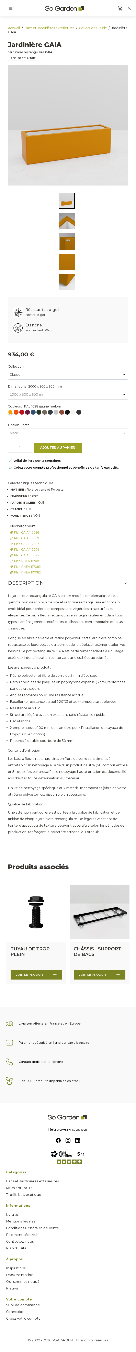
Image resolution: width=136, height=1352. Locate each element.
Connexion (15, 1312)
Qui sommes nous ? (22, 1282)
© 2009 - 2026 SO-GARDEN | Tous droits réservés (68, 1340)
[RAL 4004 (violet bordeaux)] (28, 413)
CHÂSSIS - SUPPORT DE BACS (97, 951)
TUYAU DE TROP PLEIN (30, 951)
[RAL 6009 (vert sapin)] (39, 413)
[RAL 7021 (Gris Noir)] (79, 413)
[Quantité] (20, 448)
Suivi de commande (23, 1305)
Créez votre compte (23, 1318)
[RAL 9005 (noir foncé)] (68, 413)
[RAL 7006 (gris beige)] (45, 413)
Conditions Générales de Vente (32, 1228)
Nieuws (12, 1288)
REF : (14, 58)
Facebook (58, 1140)
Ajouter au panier (57, 448)
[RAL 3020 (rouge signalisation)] (22, 413)
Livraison (13, 1215)
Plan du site (16, 1248)
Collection (16, 366)
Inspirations (16, 1268)
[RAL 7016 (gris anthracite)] (51, 413)
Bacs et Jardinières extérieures (32, 1181)
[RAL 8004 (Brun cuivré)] (62, 413)
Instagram (68, 1140)
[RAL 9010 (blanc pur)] (73, 413)
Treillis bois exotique (23, 1195)
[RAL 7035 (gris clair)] (56, 413)
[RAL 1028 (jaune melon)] (11, 413)
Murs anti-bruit (19, 1188)
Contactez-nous (20, 1241)
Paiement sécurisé (22, 1235)
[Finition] (68, 433)
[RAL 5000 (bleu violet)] (33, 413)
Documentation (19, 1275)
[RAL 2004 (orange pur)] (16, 413)
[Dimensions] (68, 395)
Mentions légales (20, 1221)
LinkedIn (78, 1140)
